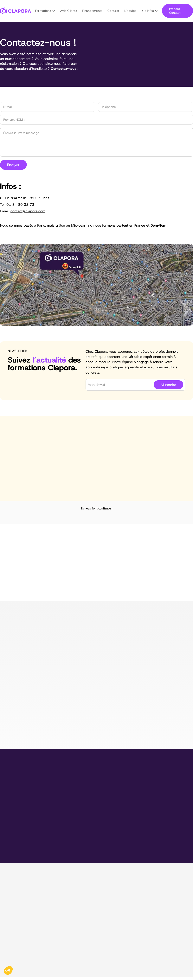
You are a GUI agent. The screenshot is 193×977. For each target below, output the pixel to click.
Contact (113, 11)
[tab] (10, 586)
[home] (15, 10)
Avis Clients (68, 11)
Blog (151, 903)
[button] (45, 11)
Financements (92, 11)
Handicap (155, 915)
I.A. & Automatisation (103, 911)
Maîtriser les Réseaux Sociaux (109, 895)
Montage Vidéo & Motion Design (106, 880)
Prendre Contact (175, 11)
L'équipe (130, 11)
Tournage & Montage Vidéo (107, 888)
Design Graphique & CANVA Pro (102, 903)
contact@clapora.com (15, 914)
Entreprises (156, 897)
